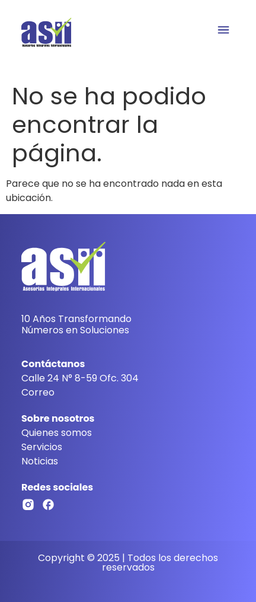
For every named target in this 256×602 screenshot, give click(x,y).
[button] (223, 30)
